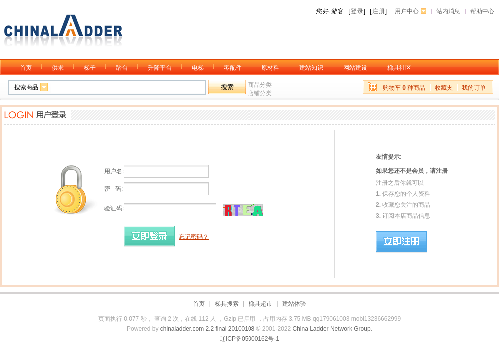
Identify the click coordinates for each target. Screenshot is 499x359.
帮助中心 (482, 11)
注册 (378, 11)
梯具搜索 (227, 303)
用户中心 (407, 11)
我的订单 (474, 87)
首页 (199, 303)
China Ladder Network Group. (332, 328)
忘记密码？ (194, 236)
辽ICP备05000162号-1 (249, 338)
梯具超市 (260, 303)
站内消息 (448, 11)
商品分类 (260, 84)
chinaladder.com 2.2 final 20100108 (207, 328)
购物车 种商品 (404, 87)
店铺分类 (260, 93)
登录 (357, 11)
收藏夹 (444, 87)
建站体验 (294, 303)
